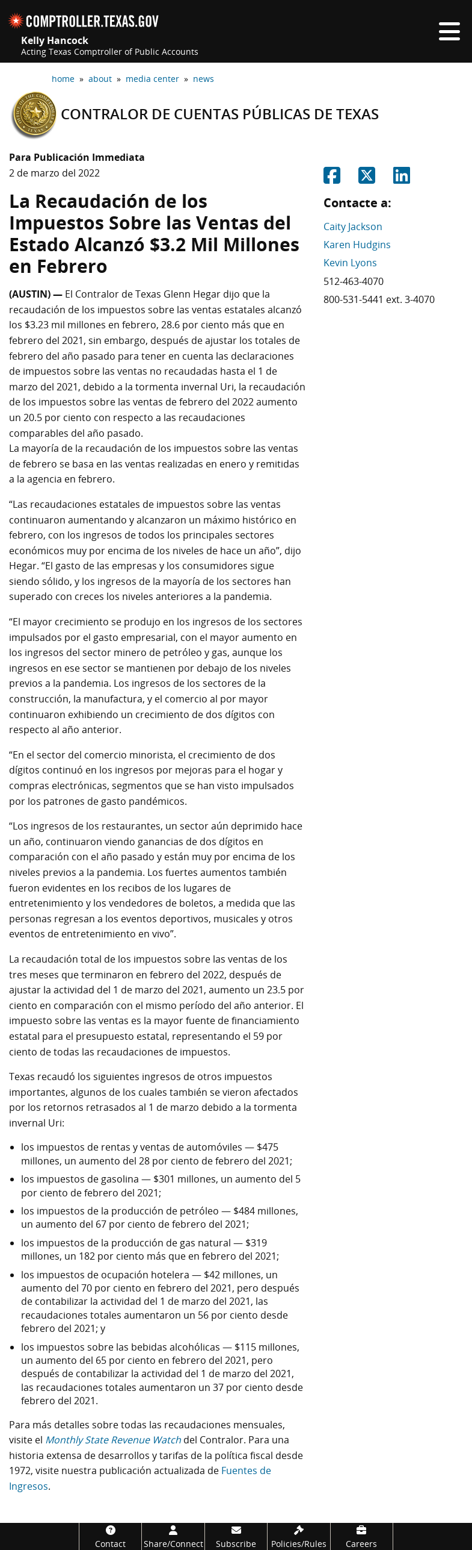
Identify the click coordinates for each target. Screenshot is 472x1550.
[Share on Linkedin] (401, 179)
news (203, 78)
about (100, 78)
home (63, 78)
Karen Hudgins (357, 244)
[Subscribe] (236, 1536)
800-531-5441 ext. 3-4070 (379, 299)
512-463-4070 (353, 281)
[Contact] (110, 1536)
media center (152, 78)
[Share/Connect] (173, 1536)
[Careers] (362, 1536)
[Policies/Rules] (298, 1536)
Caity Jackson (352, 226)
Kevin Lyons (350, 262)
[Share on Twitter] (366, 179)
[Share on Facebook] (331, 179)
